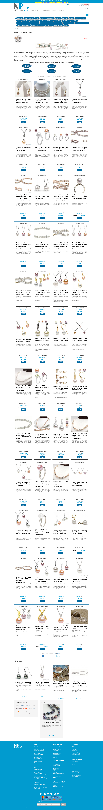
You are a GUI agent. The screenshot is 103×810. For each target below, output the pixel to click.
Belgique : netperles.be (76, 775)
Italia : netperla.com (76, 771)
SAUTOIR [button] (83, 18)
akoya (17, 705)
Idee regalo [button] (48, 25)
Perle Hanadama (75, 755)
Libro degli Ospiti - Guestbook (40, 777)
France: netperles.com (76, 770)
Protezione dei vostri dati (39, 754)
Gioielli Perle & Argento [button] (81, 22)
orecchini (18, 713)
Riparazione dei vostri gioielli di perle (41, 787)
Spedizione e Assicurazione (39, 784)
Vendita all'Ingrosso (38, 752)
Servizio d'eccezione (38, 761)
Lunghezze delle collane (57, 755)
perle (22, 713)
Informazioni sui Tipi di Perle (58, 749)
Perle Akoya (74, 748)
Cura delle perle (37, 785)
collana (25, 708)
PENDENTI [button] (58, 18)
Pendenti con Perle (56, 765)
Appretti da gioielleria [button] (46, 22)
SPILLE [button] (19, 20)
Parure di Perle (56, 768)
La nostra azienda (37, 755)
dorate (23, 711)
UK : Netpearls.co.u (76, 776)
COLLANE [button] (42, 18)
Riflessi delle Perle (56, 752)
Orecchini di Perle (56, 764)
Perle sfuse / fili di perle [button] (46, 20)
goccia (27, 711)
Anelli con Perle (56, 770)
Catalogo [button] (20, 18)
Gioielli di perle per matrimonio (59, 781)
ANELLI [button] (77, 18)
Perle (73, 746)
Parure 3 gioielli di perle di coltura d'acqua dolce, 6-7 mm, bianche (61, 683)
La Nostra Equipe (37, 757)
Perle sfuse (55, 772)
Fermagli (54, 785)
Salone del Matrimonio (38, 776)
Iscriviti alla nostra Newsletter (44, 801)
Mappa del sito (37, 753)
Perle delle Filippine (76, 752)
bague (22, 705)
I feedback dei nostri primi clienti (40, 778)
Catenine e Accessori (57, 784)
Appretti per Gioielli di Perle (58, 782)
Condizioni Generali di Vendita (40, 748)
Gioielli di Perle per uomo (58, 774)
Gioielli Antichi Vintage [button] (37, 25)
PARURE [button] (71, 18)
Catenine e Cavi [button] (58, 22)
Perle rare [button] (58, 20)
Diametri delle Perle (56, 753)
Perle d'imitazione (56, 754)
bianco (34, 705)
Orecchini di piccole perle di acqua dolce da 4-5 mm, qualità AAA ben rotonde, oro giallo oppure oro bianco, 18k (51, 725)
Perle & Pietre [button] (66, 20)
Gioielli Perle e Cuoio (57, 776)
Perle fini (54, 777)
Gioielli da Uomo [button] (34, 22)
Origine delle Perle (56, 746)
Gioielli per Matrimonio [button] (23, 25)
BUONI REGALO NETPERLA (58, 786)
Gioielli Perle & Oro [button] (68, 22)
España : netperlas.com (77, 772)
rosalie (26, 713)
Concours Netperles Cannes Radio (40, 774)
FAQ (34, 762)
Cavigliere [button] (25, 20)
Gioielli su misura (37, 788)
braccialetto (19, 708)
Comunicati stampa (38, 773)
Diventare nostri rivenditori (39, 750)
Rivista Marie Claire (37, 770)
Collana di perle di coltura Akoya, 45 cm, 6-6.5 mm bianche (79, 683)
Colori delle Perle (56, 750)
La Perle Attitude (37, 772)
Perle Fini (54, 757)
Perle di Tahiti (74, 749)
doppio (18, 711)
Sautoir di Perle (56, 769)
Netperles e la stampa (38, 769)
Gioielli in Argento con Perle (58, 780)
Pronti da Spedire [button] (29, 18)
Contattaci (36, 763)
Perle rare (55, 778)
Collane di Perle (56, 763)
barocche (28, 705)
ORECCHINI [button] (65, 18)
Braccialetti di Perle (57, 766)
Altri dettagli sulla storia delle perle (60, 748)
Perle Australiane (75, 750)
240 (58, 653)
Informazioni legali (37, 746)
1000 (60, 653)
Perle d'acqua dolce (76, 753)
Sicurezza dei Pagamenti (39, 749)
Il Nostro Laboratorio (38, 758)
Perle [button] (37, 18)
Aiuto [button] (66, 25)
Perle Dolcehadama (76, 754)
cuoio (34, 708)
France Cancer (75, 761)
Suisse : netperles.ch (76, 774)
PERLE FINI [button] (74, 20)
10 (55, 653)
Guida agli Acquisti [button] (58, 25)
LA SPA (73, 763)
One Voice (74, 764)
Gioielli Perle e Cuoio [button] (22, 22)
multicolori (32, 711)
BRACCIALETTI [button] (50, 18)
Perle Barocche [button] (34, 20)
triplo (30, 713)
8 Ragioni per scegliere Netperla (40, 759)
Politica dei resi (37, 789)
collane (30, 708)
